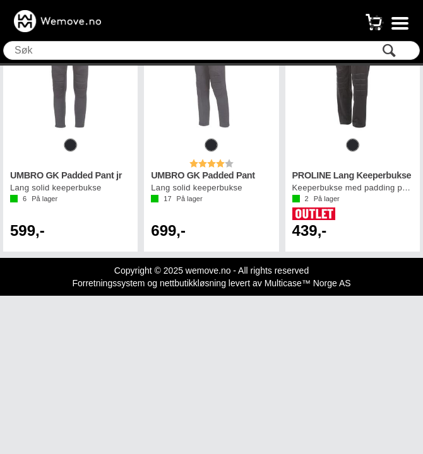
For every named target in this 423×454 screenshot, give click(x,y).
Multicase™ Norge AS (308, 283)
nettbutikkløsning (193, 283)
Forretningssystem (108, 283)
